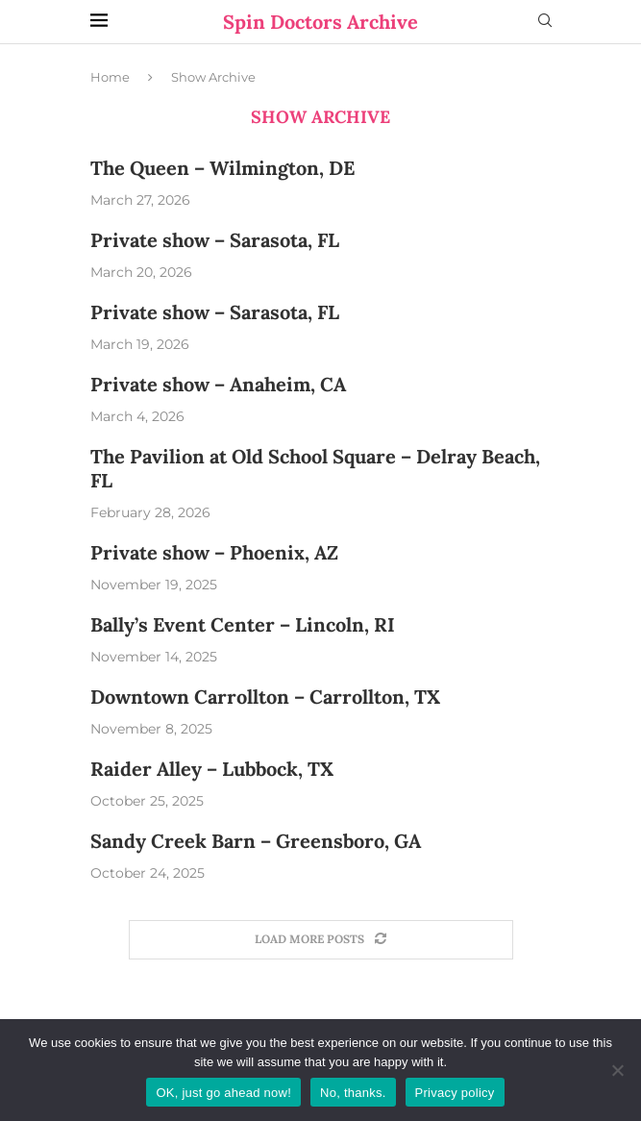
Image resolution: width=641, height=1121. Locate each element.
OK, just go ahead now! (223, 1092)
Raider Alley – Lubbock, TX (211, 769)
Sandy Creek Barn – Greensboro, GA (255, 841)
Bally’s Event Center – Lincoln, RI (242, 624)
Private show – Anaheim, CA (218, 384)
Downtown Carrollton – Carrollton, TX (265, 697)
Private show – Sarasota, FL (214, 240)
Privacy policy (455, 1092)
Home (110, 77)
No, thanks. (353, 1092)
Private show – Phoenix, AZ (214, 552)
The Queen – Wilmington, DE (222, 168)
